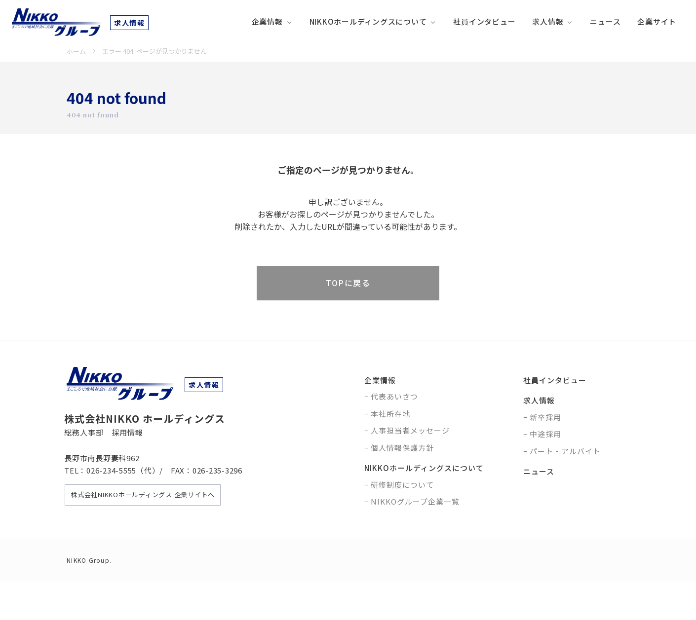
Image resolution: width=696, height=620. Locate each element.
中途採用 (545, 434)
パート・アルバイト (565, 451)
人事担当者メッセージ (410, 430)
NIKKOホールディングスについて (368, 21)
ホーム (76, 51)
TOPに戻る (348, 283)
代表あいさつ (394, 396)
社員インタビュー (484, 21)
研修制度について (402, 484)
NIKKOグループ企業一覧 (415, 501)
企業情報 (267, 21)
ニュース (605, 21)
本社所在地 (390, 413)
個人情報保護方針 (402, 447)
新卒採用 (545, 417)
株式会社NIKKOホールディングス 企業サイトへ (143, 494)
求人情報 (547, 21)
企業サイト (656, 21)
